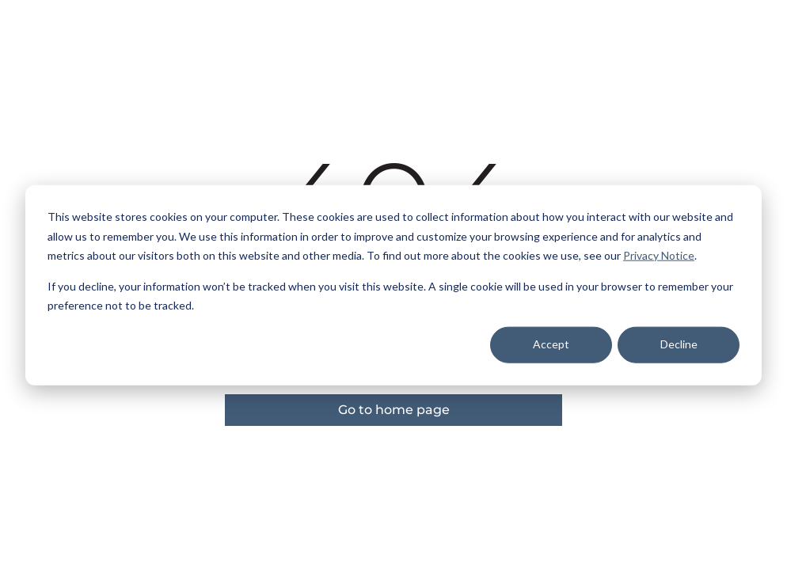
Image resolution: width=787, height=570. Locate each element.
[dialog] (393, 285)
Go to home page (394, 409)
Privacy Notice (658, 255)
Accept (551, 344)
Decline (679, 344)
